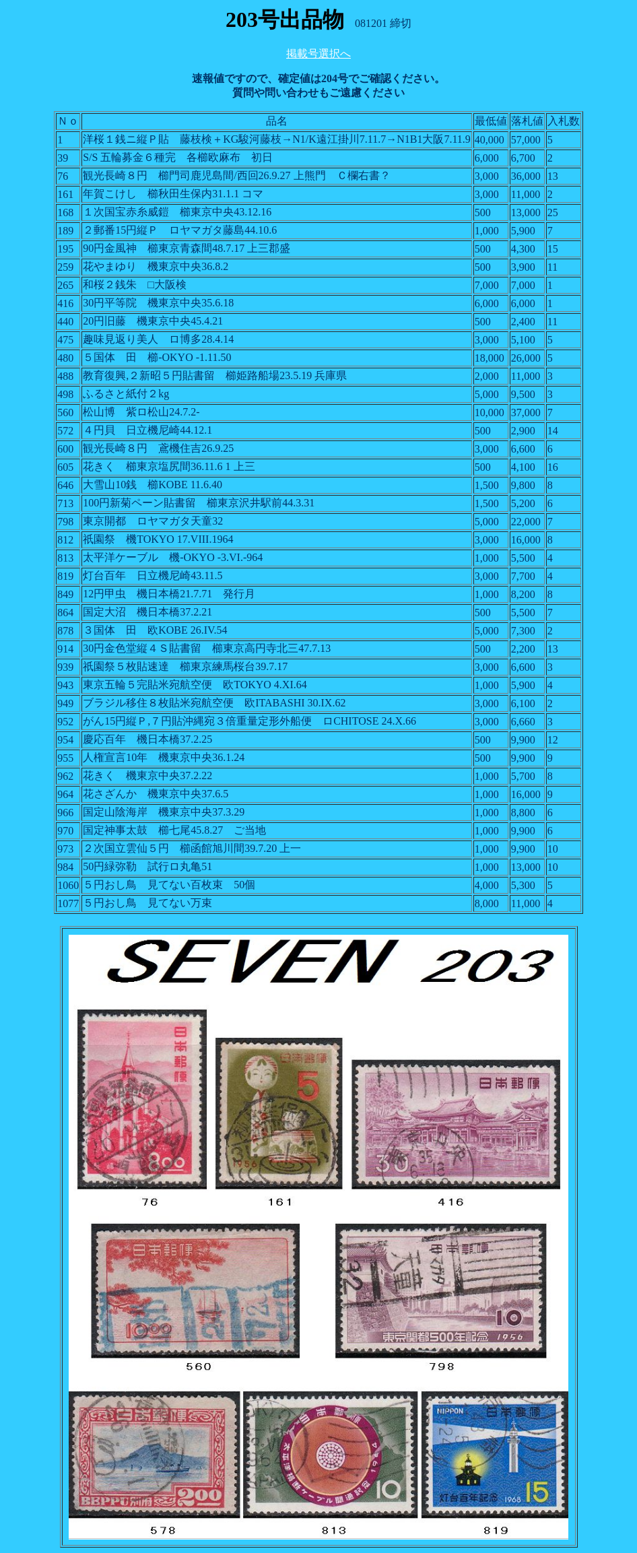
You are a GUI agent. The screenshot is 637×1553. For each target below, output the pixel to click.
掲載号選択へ (318, 53)
